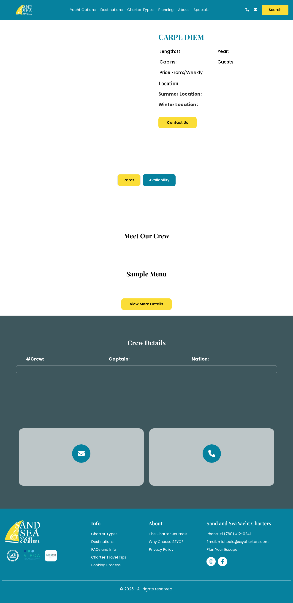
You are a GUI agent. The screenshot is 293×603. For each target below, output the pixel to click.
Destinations (111, 9)
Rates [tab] (129, 180)
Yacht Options (83, 9)
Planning (166, 9)
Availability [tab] (159, 180)
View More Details (146, 304)
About (183, 9)
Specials (201, 9)
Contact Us (177, 122)
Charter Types (140, 9)
